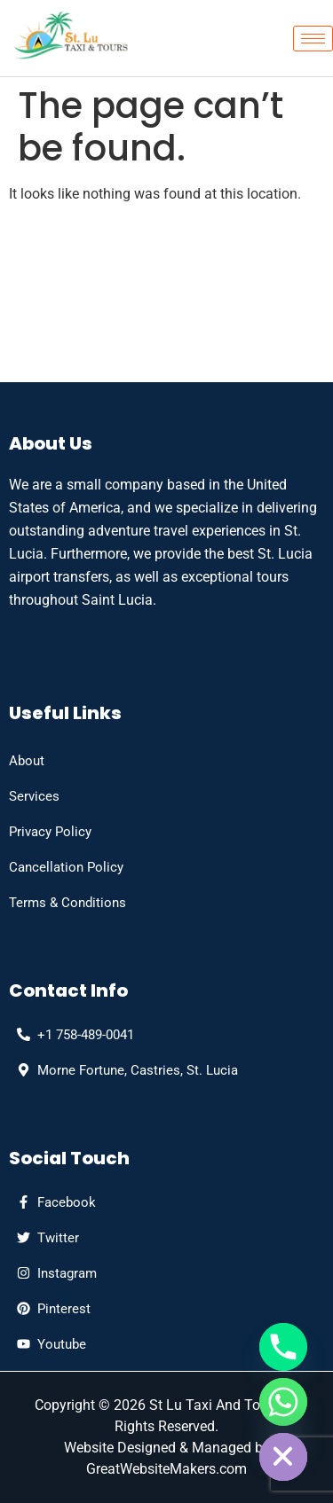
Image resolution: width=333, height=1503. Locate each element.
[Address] (123, 1070)
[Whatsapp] (283, 1402)
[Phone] (283, 1347)
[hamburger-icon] (313, 38)
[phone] (71, 1035)
